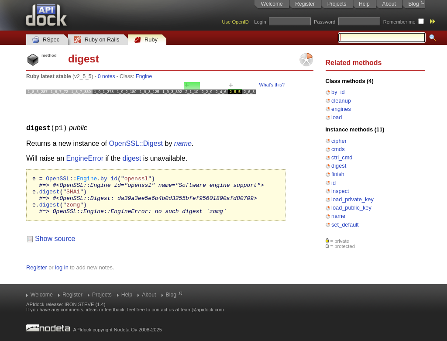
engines (341, 109)
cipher (339, 141)
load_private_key (352, 199)
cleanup (341, 100)
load (336, 117)
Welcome (272, 4)
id (333, 182)
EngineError (84, 158)
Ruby (146, 40)
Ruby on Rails (96, 40)
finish (337, 174)
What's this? (272, 84)
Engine (144, 76)
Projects (336, 4)
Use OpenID (235, 21)
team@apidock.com (202, 309)
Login (260, 21)
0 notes (106, 76)
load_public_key (351, 207)
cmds (338, 149)
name (338, 216)
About (388, 4)
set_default (345, 224)
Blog (414, 4)
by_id (338, 92)
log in (62, 275)
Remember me (399, 21)
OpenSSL (58, 179)
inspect (340, 191)
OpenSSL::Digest (136, 143)
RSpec (45, 40)
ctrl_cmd (341, 157)
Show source (55, 246)
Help (364, 4)
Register (305, 4)
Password (324, 21)
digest (338, 165)
